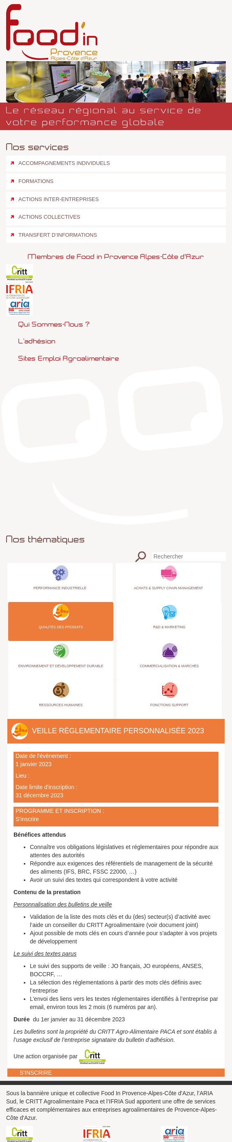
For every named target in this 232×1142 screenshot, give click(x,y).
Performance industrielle (60, 588)
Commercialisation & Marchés (169, 666)
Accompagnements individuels (64, 163)
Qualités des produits (60, 627)
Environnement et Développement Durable (61, 666)
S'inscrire (27, 819)
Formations (36, 181)
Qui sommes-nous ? (54, 324)
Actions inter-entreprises (58, 199)
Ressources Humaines (61, 705)
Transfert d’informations (57, 235)
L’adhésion (37, 341)
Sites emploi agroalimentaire (68, 358)
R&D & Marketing (169, 627)
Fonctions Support (169, 705)
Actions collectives (49, 217)
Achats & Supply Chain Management (168, 588)
